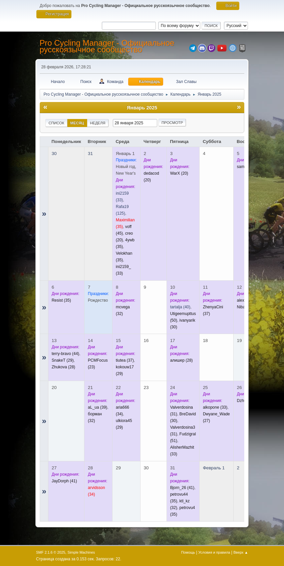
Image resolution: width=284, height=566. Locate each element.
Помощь (188, 552)
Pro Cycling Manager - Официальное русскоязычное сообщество (106, 46)
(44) (65, 353)
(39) (97, 407)
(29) (63, 360)
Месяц (77, 123)
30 (54, 153)
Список (56, 123)
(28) (63, 367)
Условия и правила (214, 552)
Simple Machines (81, 552)
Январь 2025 (142, 107)
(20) (179, 173)
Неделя (97, 123)
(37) (125, 360)
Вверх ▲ (240, 552)
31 (90, 153)
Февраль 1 (214, 467)
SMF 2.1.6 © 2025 (50, 552)
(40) (180, 307)
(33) (215, 407)
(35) (61, 300)
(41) (64, 481)
